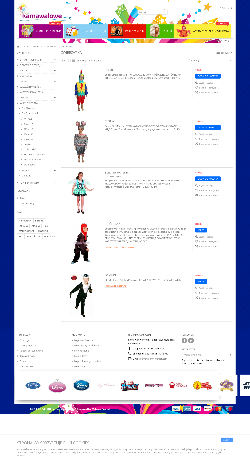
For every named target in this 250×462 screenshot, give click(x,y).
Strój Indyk (112, 224)
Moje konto (78, 334)
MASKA (36, 225)
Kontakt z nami (27, 355)
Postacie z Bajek (32, 159)
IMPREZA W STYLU (29, 182)
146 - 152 (28, 139)
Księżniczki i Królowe (34, 154)
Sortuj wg (194, 60)
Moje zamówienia (83, 340)
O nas (22, 197)
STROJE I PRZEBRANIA (30, 59)
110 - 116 (28, 124)
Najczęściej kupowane (31, 350)
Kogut (109, 70)
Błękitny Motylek (116, 172)
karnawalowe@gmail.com (153, 358)
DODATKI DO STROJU (30, 65)
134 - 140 (28, 134)
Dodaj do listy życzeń (209, 87)
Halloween (25, 220)
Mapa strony (222, 40)
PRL (21, 236)
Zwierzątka (25, 75)
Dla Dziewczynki (50, 46)
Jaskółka (110, 275)
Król (46, 225)
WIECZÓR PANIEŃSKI (30, 86)
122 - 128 (28, 129)
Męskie (25, 170)
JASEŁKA (24, 97)
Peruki (23, 70)
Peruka (39, 220)
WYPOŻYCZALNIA (32, 46)
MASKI (23, 81)
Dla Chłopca (27, 108)
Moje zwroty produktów (86, 345)
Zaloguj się (226, 8)
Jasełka (27, 144)
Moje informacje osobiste (87, 361)
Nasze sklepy (26, 203)
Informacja (23, 191)
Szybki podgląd (205, 83)
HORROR (43, 231)
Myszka (110, 121)
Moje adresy (81, 355)
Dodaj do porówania (208, 92)
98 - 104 (27, 119)
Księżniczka (33, 236)
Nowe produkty (27, 345)
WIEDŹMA (49, 236)
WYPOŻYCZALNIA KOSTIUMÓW (202, 31)
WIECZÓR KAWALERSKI (31, 92)
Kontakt (208, 40)
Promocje (24, 340)
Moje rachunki (81, 350)
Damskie (26, 175)
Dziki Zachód (30, 149)
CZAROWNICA (26, 231)
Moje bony (79, 366)
